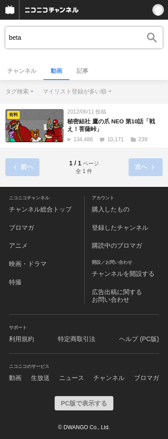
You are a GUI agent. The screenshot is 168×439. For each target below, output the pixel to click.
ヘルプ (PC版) (139, 338)
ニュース (71, 377)
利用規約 (21, 338)
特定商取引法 (76, 338)
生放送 (40, 377)
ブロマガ (21, 227)
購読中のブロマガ (117, 245)
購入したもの (110, 209)
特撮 (15, 282)
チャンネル (21, 71)
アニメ (18, 245)
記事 (82, 71)
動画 (56, 71)
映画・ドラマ (28, 263)
